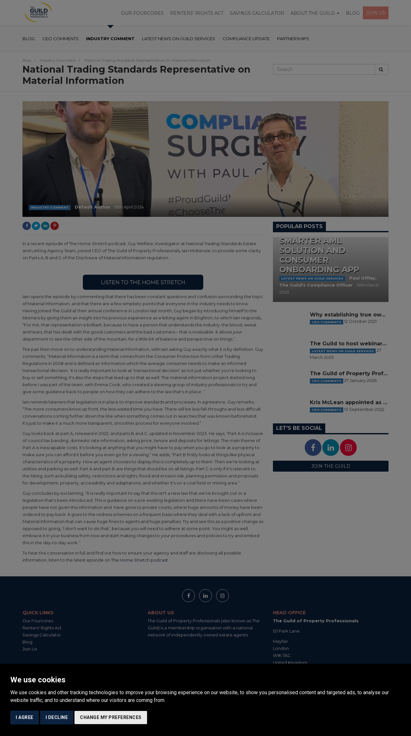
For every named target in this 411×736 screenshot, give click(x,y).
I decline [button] (57, 717)
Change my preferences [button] (111, 717)
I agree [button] (24, 717)
